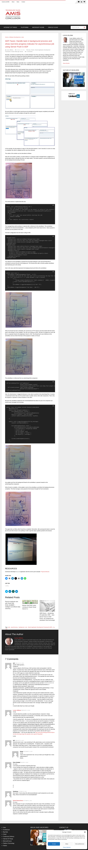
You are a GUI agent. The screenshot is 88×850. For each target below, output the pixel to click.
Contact (23, 1)
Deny (66, 844)
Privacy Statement (67, 847)
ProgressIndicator (45, 571)
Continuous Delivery (8, 836)
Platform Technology (8, 843)
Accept (54, 844)
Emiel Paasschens (18, 800)
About (13, 1)
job (26, 627)
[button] (85, 832)
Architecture (6, 829)
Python (5, 845)
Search (84, 27)
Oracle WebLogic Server (17, 51)
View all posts (66, 63)
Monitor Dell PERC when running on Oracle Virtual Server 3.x (29, 607)
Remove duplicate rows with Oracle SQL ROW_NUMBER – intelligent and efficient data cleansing (12, 605)
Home (6, 37)
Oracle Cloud (53, 27)
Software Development (14, 37)
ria (53, 627)
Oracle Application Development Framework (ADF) (40, 627)
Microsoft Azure (38, 27)
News (18, 1)
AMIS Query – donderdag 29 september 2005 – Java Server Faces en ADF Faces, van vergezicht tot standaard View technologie (47, 617)
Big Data (5, 832)
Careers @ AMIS (5, 1)
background (21, 627)
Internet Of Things (10, 27)
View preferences (79, 844)
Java (22, 37)
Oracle (32, 50)
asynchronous (14, 627)
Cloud (4, 834)
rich (6, 628)
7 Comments (29, 51)
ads (9, 627)
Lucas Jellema (9, 50)
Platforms (24, 27)
